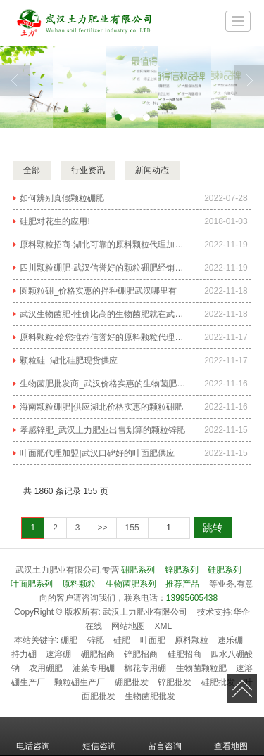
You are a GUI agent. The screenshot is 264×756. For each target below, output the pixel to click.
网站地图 (128, 626)
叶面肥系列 (32, 584)
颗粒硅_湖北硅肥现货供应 (69, 360)
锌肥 (95, 640)
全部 (31, 170)
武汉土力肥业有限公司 (145, 612)
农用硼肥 (46, 668)
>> (103, 528)
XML (163, 626)
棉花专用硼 (145, 668)
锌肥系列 (182, 570)
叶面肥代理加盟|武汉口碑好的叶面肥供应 (97, 453)
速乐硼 (230, 640)
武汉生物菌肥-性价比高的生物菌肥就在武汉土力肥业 (103, 314)
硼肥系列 (138, 570)
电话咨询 (33, 736)
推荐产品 (182, 584)
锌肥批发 (174, 682)
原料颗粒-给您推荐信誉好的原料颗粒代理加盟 (103, 337)
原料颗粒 (79, 584)
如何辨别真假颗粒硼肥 (62, 198)
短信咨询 (99, 736)
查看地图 (231, 736)
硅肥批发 (218, 682)
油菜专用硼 (94, 668)
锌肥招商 (141, 654)
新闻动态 (152, 170)
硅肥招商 (184, 654)
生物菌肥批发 (150, 696)
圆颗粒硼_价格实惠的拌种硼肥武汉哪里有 (98, 291)
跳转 (212, 527)
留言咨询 (165, 736)
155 (132, 528)
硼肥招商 (98, 654)
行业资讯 (88, 170)
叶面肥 (152, 640)
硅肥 (121, 640)
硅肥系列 (224, 570)
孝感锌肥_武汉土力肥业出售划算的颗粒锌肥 (102, 430)
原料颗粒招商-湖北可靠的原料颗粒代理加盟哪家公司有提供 (103, 244)
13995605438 (192, 598)
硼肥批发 (132, 682)
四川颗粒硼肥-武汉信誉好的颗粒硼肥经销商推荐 (103, 268)
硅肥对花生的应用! (54, 221)
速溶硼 (58, 654)
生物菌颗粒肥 (201, 668)
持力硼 (24, 654)
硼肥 (69, 640)
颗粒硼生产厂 (79, 682)
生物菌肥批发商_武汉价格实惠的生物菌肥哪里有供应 (103, 384)
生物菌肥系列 (131, 584)
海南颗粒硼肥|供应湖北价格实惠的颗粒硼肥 (101, 407)
